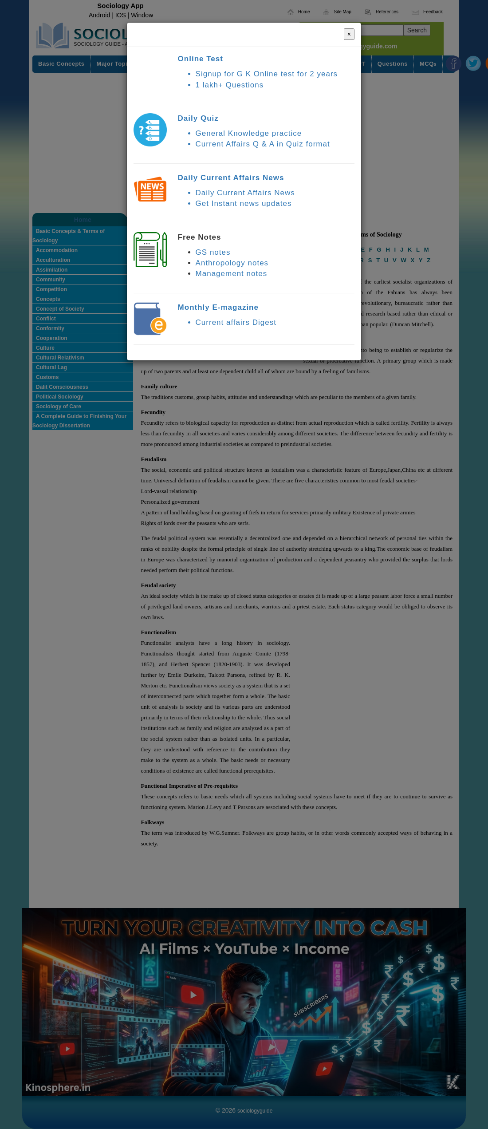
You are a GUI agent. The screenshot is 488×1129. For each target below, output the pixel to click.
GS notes (213, 252)
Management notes (232, 273)
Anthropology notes (232, 263)
